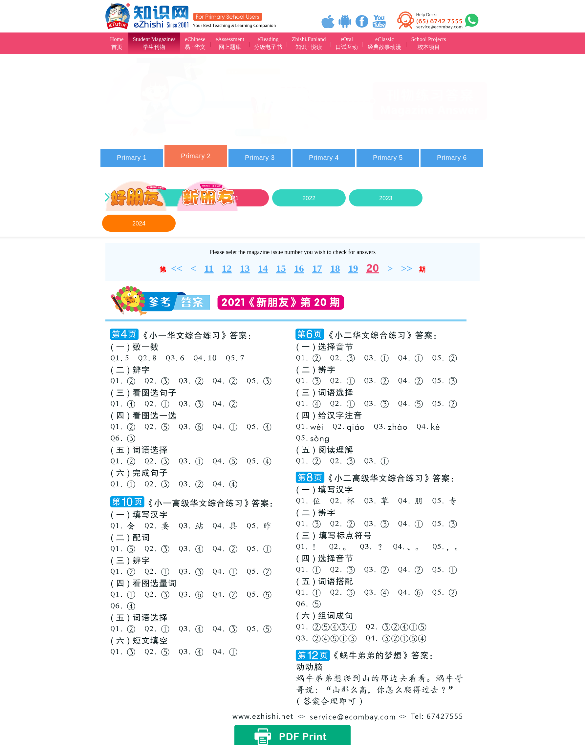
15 (281, 268)
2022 (308, 198)
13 (245, 268)
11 (208, 268)
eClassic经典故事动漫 (384, 43)
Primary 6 (452, 157)
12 (227, 268)
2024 (138, 223)
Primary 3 (260, 157)
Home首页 (117, 43)
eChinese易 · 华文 (195, 43)
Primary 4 (324, 157)
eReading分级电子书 (268, 43)
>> (406, 268)
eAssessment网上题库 (229, 43)
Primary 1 (132, 157)
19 (353, 268)
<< (176, 268)
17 (317, 268)
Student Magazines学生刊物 (154, 43)
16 (299, 268)
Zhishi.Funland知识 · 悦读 (309, 43)
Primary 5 (388, 157)
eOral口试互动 (347, 43)
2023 (385, 198)
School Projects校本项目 (428, 43)
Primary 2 (196, 156)
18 (335, 268)
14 (263, 268)
